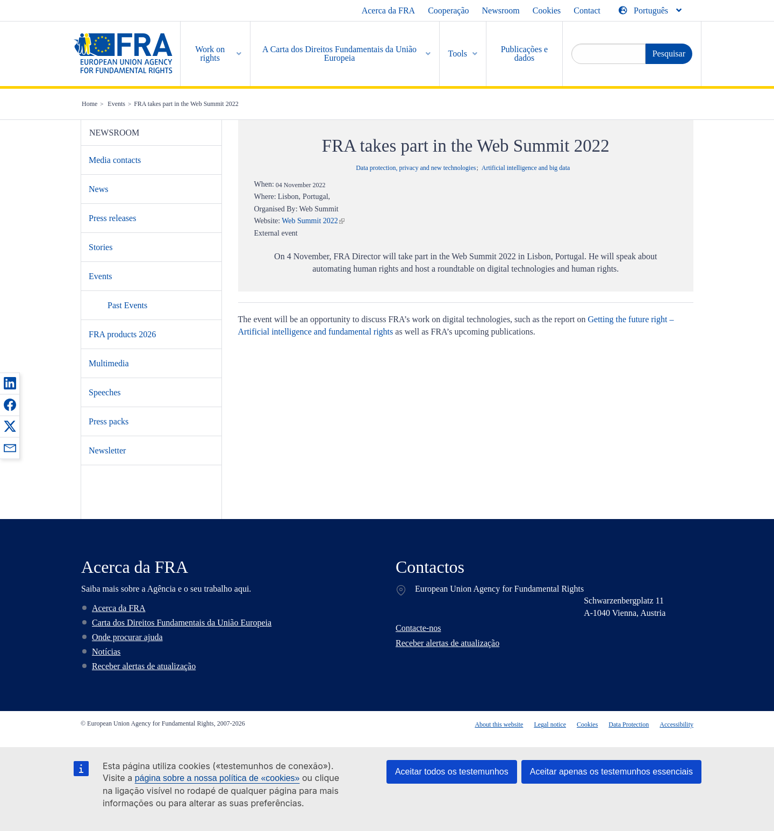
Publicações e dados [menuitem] (524, 53)
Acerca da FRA (388, 10)
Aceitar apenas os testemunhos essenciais (611, 771)
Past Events (127, 305)
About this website (499, 724)
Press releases (112, 218)
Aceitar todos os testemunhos (451, 771)
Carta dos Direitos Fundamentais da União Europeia (181, 622)
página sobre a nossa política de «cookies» (217, 778)
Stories (100, 247)
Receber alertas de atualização (144, 666)
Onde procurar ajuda (127, 637)
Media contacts (115, 160)
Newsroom (501, 10)
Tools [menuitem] (457, 53)
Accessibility (676, 724)
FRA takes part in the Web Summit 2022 (186, 104)
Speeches (105, 392)
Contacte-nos (418, 628)
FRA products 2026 (122, 334)
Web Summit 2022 (310, 221)
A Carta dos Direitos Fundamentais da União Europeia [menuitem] (339, 53)
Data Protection (628, 724)
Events (116, 104)
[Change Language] (651, 10)
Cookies (547, 10)
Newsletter (107, 450)
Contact (587, 10)
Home (89, 104)
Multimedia (109, 363)
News (98, 189)
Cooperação (448, 10)
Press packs (108, 421)
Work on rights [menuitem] (210, 53)
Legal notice (550, 724)
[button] (9, 383)
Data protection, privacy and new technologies (416, 168)
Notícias (106, 651)
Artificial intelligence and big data (526, 168)
